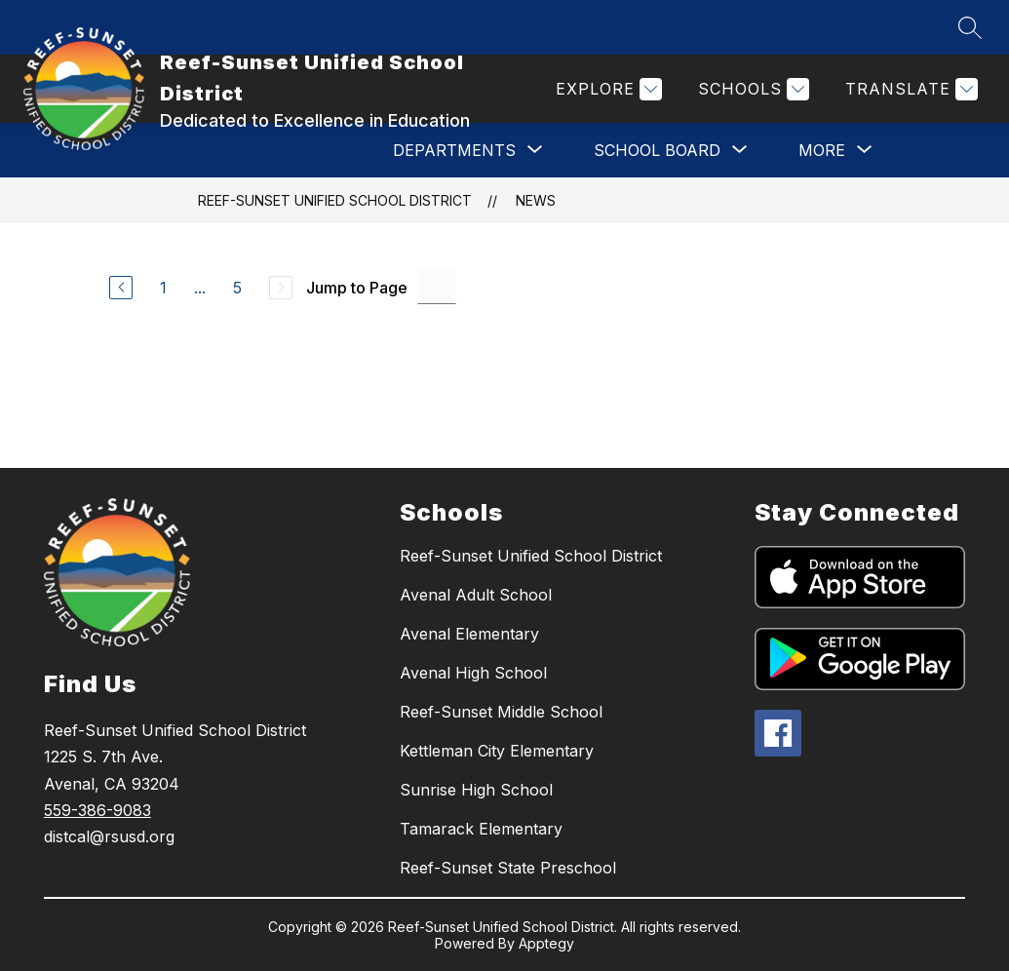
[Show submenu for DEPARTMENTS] (454, 150)
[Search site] (970, 27)
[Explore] (606, 89)
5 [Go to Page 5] (237, 287)
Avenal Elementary (469, 633)
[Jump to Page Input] (436, 287)
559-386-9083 (97, 810)
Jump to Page (356, 287)
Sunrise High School (476, 789)
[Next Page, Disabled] (280, 287)
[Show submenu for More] (821, 150)
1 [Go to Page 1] (163, 287)
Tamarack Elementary (481, 828)
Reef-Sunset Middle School (501, 711)
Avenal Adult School (476, 594)
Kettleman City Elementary (497, 750)
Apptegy (546, 943)
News (536, 200)
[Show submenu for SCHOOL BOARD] (657, 150)
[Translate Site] (909, 89)
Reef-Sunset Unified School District (335, 200)
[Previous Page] (121, 287)
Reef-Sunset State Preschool (508, 867)
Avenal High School (473, 672)
